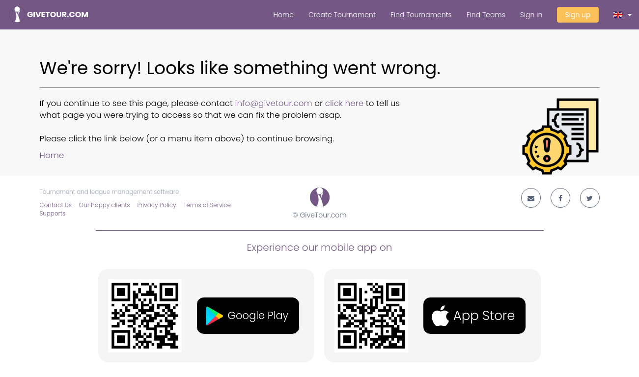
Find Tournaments (421, 15)
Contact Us (56, 205)
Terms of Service (207, 205)
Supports (53, 213)
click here (344, 103)
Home (283, 15)
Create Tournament (342, 15)
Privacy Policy (157, 205)
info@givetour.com (273, 103)
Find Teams (486, 15)
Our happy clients (104, 205)
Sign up (577, 15)
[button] (622, 14)
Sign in (531, 15)
